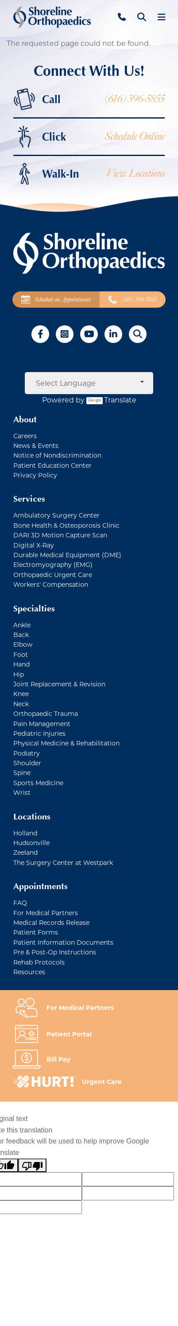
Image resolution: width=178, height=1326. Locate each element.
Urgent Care (102, 1081)
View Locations (135, 173)
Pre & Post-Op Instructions (54, 952)
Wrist (22, 792)
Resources (29, 972)
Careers (25, 436)
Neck (21, 704)
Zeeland (25, 852)
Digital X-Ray (33, 545)
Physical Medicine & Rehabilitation (66, 743)
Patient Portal (69, 1034)
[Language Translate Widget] (89, 383)
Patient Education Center (52, 465)
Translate (111, 399)
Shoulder (27, 763)
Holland (25, 833)
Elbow (22, 644)
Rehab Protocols (39, 962)
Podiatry (26, 753)
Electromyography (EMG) (53, 564)
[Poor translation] (32, 1165)
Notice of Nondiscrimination (57, 455)
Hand (21, 664)
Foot (20, 654)
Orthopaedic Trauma (45, 713)
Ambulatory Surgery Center (56, 515)
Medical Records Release (51, 922)
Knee (21, 693)
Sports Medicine (38, 782)
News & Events (35, 445)
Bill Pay (58, 1059)
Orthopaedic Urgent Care (52, 574)
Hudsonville (31, 842)
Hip (18, 674)
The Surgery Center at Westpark (63, 862)
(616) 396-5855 (135, 99)
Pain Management (41, 723)
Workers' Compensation (50, 584)
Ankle (22, 625)
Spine (22, 772)
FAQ (20, 902)
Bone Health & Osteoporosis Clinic (66, 525)
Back (21, 634)
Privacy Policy (35, 475)
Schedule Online (135, 136)
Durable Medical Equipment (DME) (67, 555)
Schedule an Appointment (56, 299)
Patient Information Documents (63, 942)
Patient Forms (35, 932)
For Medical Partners (45, 913)
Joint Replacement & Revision (59, 684)
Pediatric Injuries (39, 733)
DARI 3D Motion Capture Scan (60, 535)
